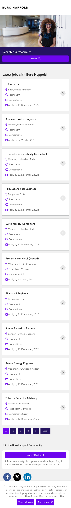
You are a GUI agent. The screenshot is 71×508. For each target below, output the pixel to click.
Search (35, 58)
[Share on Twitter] (17, 477)
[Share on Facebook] (7, 477)
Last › (45, 430)
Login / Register (35, 455)
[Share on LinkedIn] (27, 477)
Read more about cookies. (51, 496)
